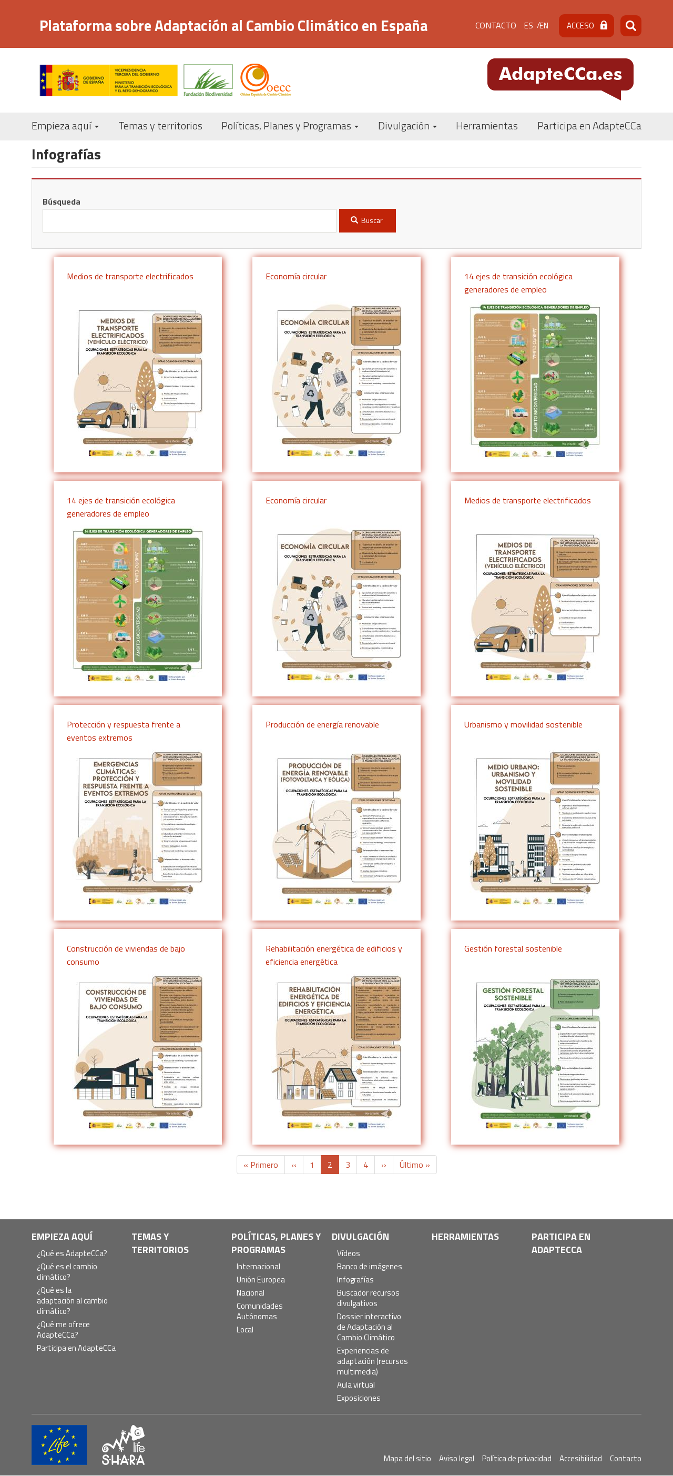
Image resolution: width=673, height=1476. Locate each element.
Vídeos (348, 1253)
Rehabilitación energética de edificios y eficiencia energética (334, 955)
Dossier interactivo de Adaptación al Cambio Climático (369, 1327)
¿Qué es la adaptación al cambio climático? (72, 1301)
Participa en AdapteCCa (589, 125)
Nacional (250, 1293)
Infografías (355, 1280)
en (543, 25)
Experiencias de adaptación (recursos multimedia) (372, 1362)
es (528, 25)
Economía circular (296, 276)
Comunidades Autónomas (260, 1311)
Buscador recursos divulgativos (368, 1298)
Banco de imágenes (369, 1266)
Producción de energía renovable (322, 724)
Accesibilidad (580, 1458)
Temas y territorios (160, 125)
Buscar (367, 220)
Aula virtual (356, 1385)
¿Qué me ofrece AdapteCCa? (63, 1330)
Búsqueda (61, 201)
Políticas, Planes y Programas (290, 125)
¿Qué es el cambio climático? (67, 1272)
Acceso (580, 25)
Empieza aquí (65, 125)
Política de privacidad (517, 1458)
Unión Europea (261, 1280)
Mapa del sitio (407, 1458)
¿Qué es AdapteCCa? (72, 1253)
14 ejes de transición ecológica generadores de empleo (518, 283)
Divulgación (407, 125)
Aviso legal (456, 1458)
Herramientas (487, 125)
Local (245, 1330)
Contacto (495, 25)
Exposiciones (359, 1398)
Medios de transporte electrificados (130, 276)
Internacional (258, 1266)
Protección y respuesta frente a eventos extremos (123, 731)
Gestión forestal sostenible (513, 948)
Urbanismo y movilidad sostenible (523, 724)
